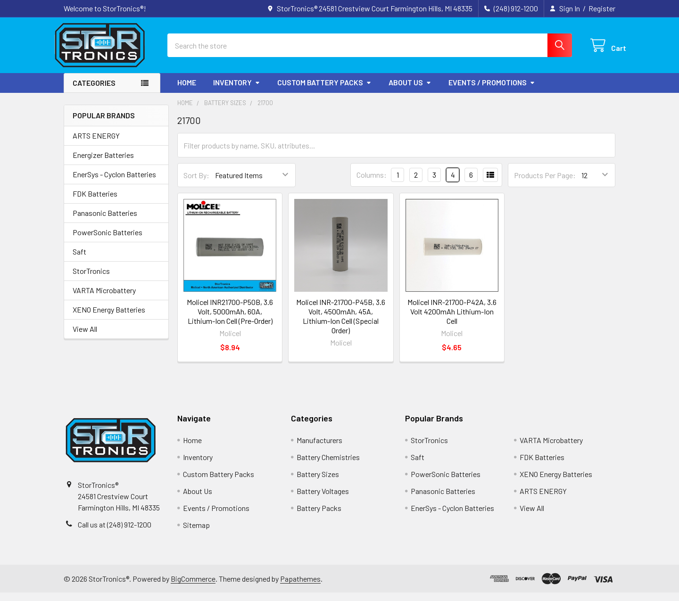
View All (85, 336)
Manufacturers (319, 448)
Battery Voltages (323, 499)
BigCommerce (193, 586)
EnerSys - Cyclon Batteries (114, 182)
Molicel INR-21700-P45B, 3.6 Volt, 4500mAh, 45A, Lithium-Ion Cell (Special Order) (340, 324)
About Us (410, 90)
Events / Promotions (491, 90)
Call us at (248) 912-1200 (114, 532)
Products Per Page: (545, 183)
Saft (79, 259)
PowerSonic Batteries (107, 240)
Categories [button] (94, 90)
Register (601, 8)
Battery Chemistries (328, 465)
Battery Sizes (318, 482)
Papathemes (300, 586)
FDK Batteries (95, 201)
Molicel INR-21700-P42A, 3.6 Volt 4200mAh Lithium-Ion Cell (452, 319)
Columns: (371, 183)
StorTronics (91, 278)
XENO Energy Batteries (109, 317)
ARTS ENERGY (96, 143)
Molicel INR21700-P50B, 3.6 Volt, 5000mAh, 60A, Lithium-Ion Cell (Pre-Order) (230, 319)
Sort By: (196, 183)
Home (186, 90)
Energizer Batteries (103, 162)
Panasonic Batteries (105, 220)
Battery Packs (319, 516)
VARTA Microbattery (104, 298)
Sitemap (196, 533)
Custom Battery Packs (324, 90)
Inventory (236, 90)
